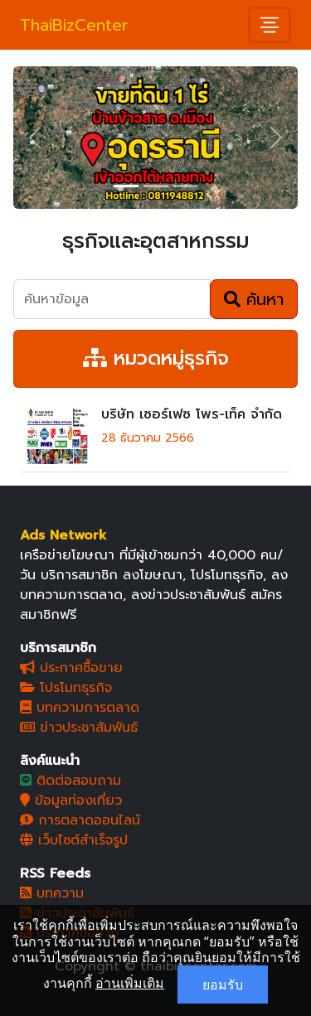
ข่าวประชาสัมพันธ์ (79, 728)
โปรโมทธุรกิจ (66, 688)
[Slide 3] (185, 186)
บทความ (52, 893)
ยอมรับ (222, 984)
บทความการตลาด (79, 708)
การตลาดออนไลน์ (80, 820)
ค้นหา (254, 299)
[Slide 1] (126, 186)
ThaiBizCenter (74, 24)
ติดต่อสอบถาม (70, 781)
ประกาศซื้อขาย (71, 668)
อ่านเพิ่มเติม (129, 983)
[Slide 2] (155, 186)
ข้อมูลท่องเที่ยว (71, 800)
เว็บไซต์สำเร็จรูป (74, 840)
